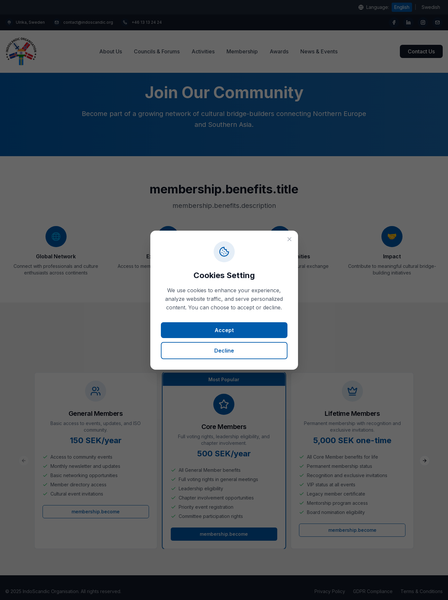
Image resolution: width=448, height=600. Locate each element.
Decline (224, 350)
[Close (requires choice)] (289, 239)
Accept (224, 330)
